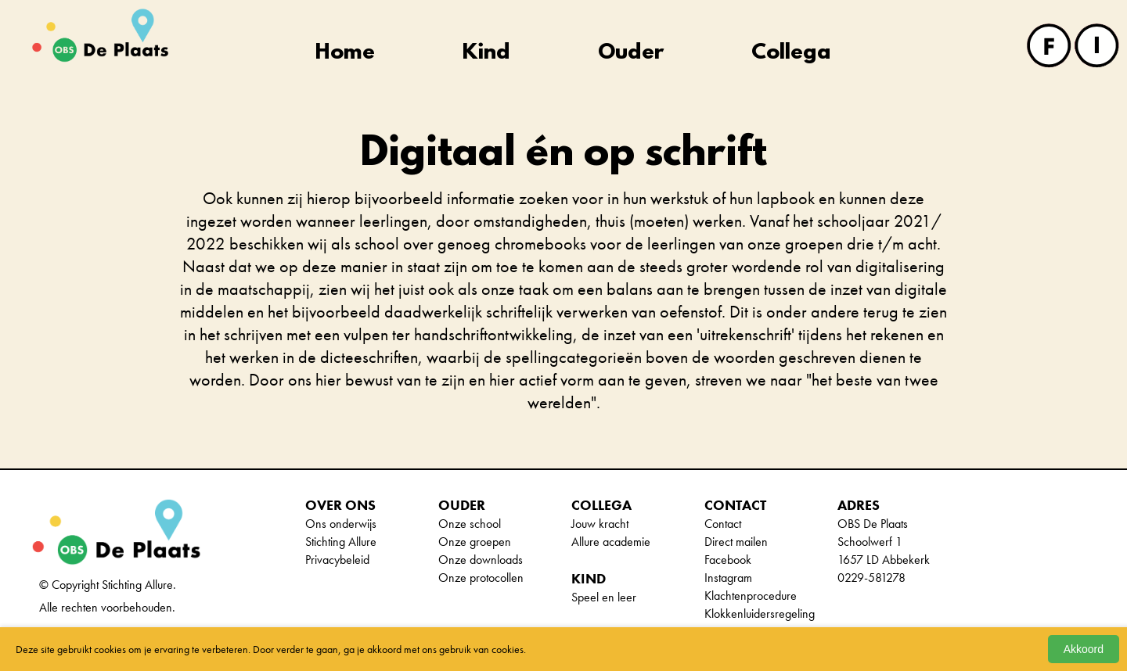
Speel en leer (603, 597)
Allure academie (610, 541)
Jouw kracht (599, 523)
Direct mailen (736, 541)
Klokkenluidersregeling (759, 613)
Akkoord (1084, 649)
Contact (722, 523)
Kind (486, 53)
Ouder (631, 53)
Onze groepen (474, 541)
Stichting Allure (340, 541)
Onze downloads (480, 559)
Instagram (728, 577)
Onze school (469, 523)
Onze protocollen (481, 577)
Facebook (727, 559)
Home (345, 53)
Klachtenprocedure (750, 595)
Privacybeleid (337, 559)
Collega (791, 53)
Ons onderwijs (340, 523)
